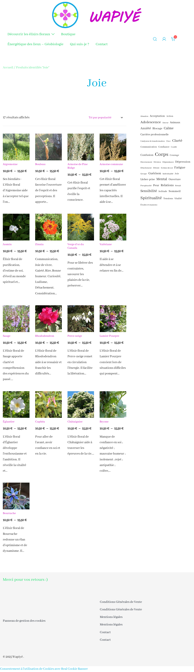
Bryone (104, 421)
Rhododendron (44, 336)
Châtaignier (75, 421)
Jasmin (7, 244)
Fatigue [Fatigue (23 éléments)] (179, 167)
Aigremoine (10, 164)
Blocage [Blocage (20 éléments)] (157, 128)
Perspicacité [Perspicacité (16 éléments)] (146, 185)
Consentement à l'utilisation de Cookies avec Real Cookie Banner (44, 669)
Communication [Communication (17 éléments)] (148, 146)
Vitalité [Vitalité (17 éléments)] (178, 198)
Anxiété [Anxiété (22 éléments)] (145, 128)
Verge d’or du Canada (75, 246)
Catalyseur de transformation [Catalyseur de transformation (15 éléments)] (152, 141)
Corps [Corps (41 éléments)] (161, 154)
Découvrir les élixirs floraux (29, 34)
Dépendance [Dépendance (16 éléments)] (168, 162)
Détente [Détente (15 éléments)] (156, 168)
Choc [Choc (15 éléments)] (168, 141)
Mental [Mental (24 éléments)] (161, 179)
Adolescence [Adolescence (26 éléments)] (150, 122)
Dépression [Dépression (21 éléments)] (182, 162)
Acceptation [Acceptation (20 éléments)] (157, 116)
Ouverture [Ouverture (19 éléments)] (175, 179)
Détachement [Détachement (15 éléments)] (146, 168)
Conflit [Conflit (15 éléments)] (174, 147)
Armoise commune (111, 164)
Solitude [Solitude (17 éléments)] (162, 191)
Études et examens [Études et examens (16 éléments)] (148, 205)
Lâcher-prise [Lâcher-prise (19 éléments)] (147, 179)
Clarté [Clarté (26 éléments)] (177, 140)
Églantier (8, 421)
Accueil (8, 68)
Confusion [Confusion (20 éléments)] (146, 155)
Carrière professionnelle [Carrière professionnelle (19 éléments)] (154, 134)
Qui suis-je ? (79, 44)
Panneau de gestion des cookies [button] (24, 621)
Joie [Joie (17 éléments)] (177, 173)
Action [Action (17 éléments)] (169, 116)
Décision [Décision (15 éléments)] (157, 162)
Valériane (106, 244)
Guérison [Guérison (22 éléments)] (154, 173)
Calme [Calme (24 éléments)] (169, 128)
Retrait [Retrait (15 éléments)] (178, 185)
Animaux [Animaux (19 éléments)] (175, 122)
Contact (102, 44)
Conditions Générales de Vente (121, 602)
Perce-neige (74, 336)
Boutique (68, 34)
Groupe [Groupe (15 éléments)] (143, 174)
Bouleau (40, 164)
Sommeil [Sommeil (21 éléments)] (175, 191)
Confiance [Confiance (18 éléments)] (163, 146)
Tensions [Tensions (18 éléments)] (168, 198)
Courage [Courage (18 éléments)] (174, 155)
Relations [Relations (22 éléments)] (167, 185)
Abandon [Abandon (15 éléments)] (144, 116)
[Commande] (105, 117)
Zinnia (39, 244)
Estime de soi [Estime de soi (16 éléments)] (167, 168)
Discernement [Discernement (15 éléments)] (146, 162)
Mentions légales (111, 617)
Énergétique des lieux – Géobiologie (35, 44)
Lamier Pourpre (109, 336)
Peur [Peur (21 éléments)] (156, 185)
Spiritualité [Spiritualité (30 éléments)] (151, 198)
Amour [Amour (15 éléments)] (165, 123)
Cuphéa (40, 421)
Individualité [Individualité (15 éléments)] (168, 174)
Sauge (6, 336)
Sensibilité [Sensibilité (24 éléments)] (148, 191)
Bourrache (9, 513)
